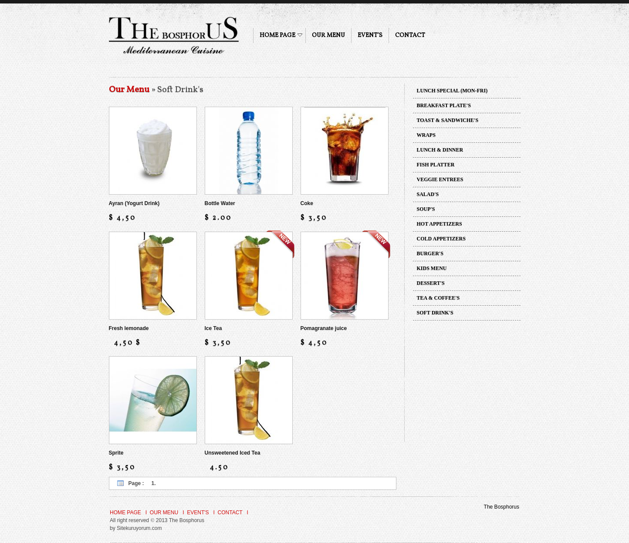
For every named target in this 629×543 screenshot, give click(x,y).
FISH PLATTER (436, 165)
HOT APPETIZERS (439, 224)
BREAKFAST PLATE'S (444, 105)
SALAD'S (428, 194)
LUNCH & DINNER (440, 150)
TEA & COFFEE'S (438, 298)
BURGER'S (430, 253)
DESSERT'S (431, 283)
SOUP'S (426, 209)
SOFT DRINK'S (435, 313)
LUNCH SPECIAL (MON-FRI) (452, 91)
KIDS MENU (432, 268)
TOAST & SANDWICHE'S (448, 120)
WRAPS (426, 135)
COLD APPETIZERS (441, 239)
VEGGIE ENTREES (440, 179)
